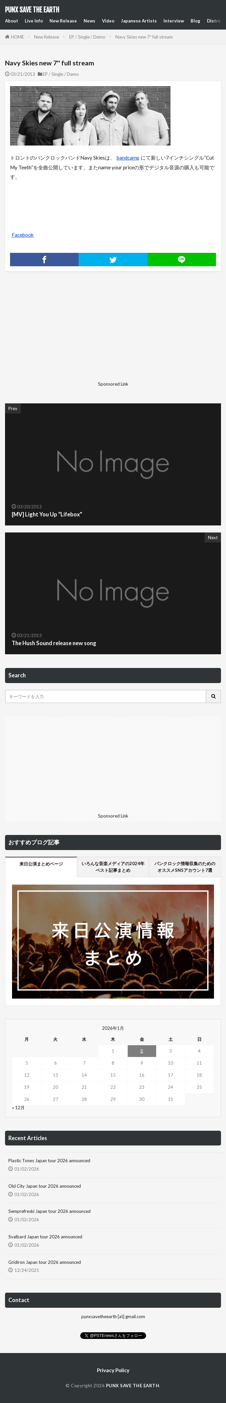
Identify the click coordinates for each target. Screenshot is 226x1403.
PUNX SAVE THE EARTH (32, 10)
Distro (214, 20)
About (11, 20)
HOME (17, 37)
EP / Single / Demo (87, 37)
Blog (195, 20)
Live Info (34, 20)
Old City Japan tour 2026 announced (44, 1186)
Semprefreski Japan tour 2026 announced (49, 1211)
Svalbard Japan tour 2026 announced (45, 1236)
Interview (173, 20)
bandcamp (128, 158)
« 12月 (18, 1107)
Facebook (23, 235)
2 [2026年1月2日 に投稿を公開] (141, 1051)
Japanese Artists (139, 20)
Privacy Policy (113, 1370)
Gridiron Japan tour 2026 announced (44, 1262)
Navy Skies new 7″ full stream (144, 37)
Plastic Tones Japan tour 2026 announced (49, 1160)
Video (108, 20)
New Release (63, 20)
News (89, 20)
